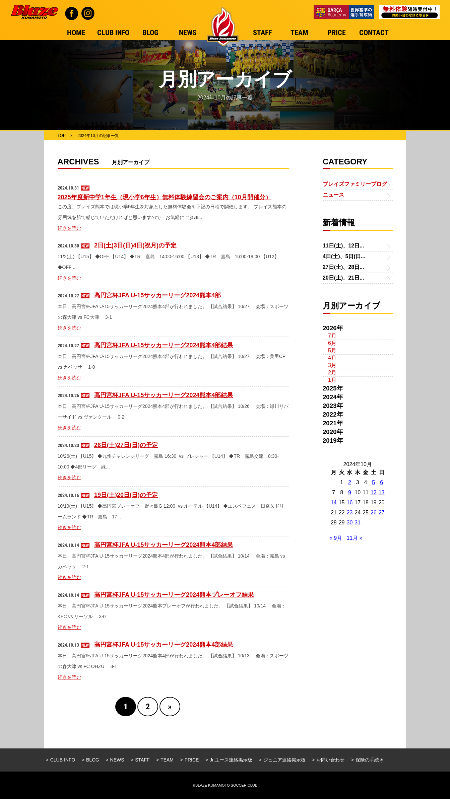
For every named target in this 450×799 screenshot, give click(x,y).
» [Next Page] (170, 706)
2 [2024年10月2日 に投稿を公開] (349, 482)
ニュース (333, 195)
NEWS (117, 759)
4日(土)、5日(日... (344, 256)
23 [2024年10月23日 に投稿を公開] (350, 512)
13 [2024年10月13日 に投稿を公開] (382, 492)
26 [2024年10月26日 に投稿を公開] (374, 512)
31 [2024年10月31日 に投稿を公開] (358, 522)
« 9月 (335, 538)
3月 (332, 365)
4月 (332, 358)
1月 (332, 380)
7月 (332, 336)
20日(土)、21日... (343, 278)
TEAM (167, 759)
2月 (332, 372)
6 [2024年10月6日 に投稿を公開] (381, 482)
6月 (332, 343)
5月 (332, 350)
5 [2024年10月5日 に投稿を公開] (373, 482)
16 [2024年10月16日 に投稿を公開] (350, 502)
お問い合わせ (330, 759)
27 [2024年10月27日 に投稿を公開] (382, 512)
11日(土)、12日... (343, 245)
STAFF (142, 759)
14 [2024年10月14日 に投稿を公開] (334, 502)
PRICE (192, 759)
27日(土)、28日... (343, 267)
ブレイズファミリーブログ (355, 184)
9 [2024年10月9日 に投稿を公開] (349, 492)
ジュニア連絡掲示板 (284, 759)
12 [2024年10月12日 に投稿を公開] (374, 492)
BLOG (92, 759)
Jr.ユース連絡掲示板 (231, 759)
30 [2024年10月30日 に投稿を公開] (350, 522)
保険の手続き (370, 759)
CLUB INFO (62, 759)
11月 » (355, 538)
